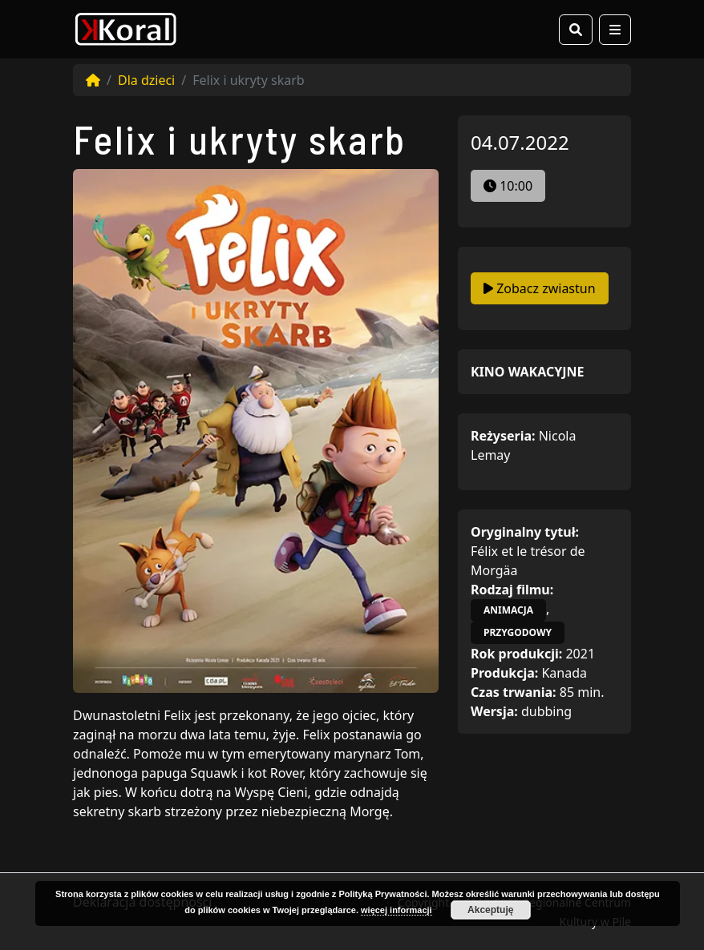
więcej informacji (396, 910)
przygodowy (517, 632)
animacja (508, 610)
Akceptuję (490, 910)
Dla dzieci (146, 80)
